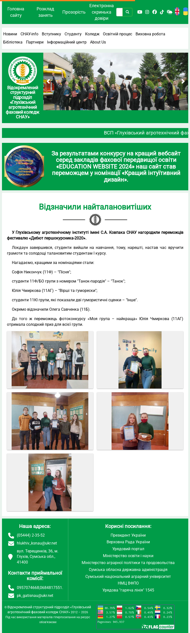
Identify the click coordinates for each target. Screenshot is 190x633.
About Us (98, 42)
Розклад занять (45, 12)
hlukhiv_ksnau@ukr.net (37, 543)
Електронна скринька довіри (101, 12)
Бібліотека (13, 42)
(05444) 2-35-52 (31, 535)
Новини (10, 34)
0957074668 (28, 587)
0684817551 (51, 587)
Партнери (35, 42)
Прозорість (74, 12)
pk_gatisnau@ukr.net (35, 595)
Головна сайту (15, 12)
